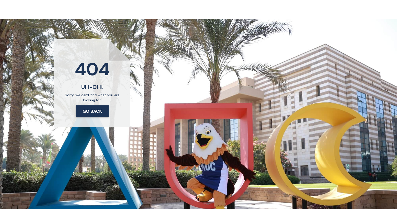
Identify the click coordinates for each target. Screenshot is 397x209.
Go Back (92, 111)
